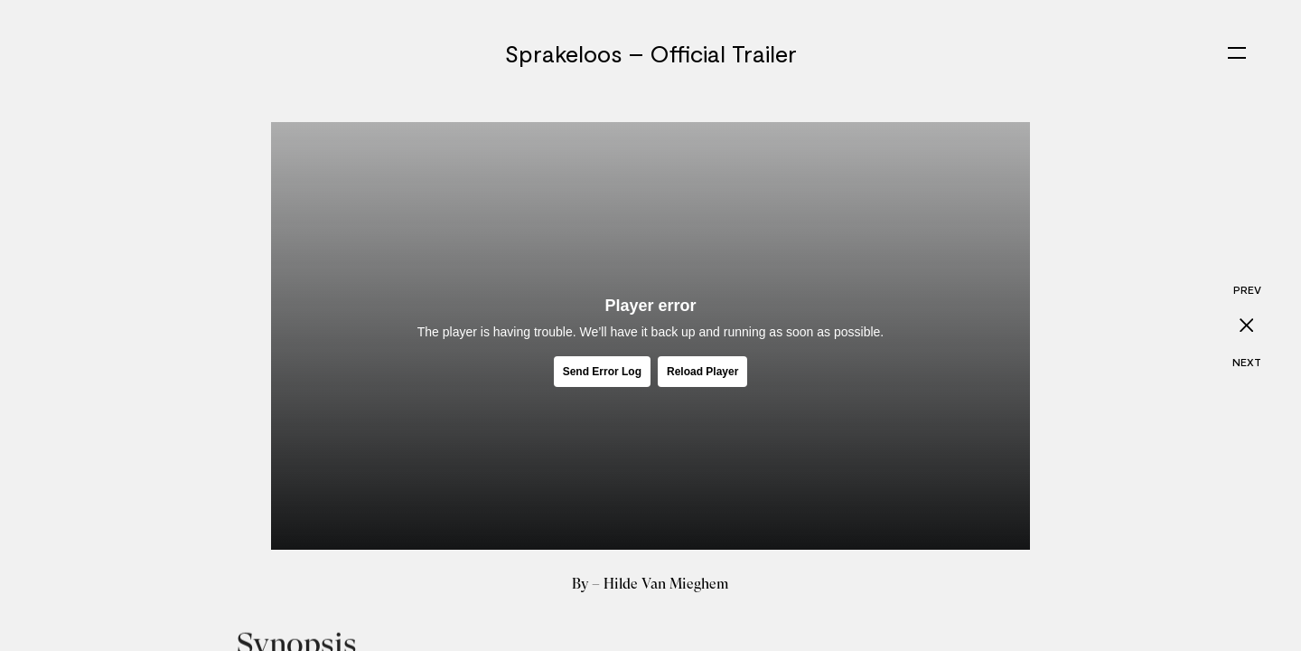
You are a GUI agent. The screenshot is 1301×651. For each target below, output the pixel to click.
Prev (1247, 289)
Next (1246, 361)
